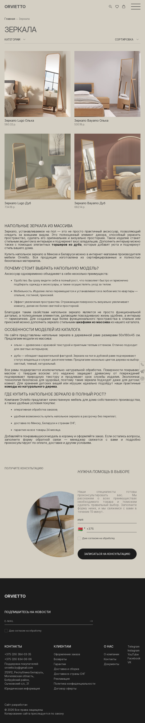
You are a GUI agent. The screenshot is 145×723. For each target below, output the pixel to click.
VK (129, 662)
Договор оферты (65, 688)
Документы (111, 664)
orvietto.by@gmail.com (19, 667)
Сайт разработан (16, 704)
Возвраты (60, 659)
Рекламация (62, 678)
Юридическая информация (22, 688)
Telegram (134, 646)
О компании (111, 654)
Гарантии (60, 664)
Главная (10, 18)
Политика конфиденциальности (74, 683)
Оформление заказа (67, 654)
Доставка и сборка (66, 668)
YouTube (133, 654)
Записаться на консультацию (107, 553)
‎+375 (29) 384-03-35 (18, 654)
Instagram (134, 650)
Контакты (110, 659)
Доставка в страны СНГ (69, 673)
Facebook (134, 658)
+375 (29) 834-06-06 (18, 659)
